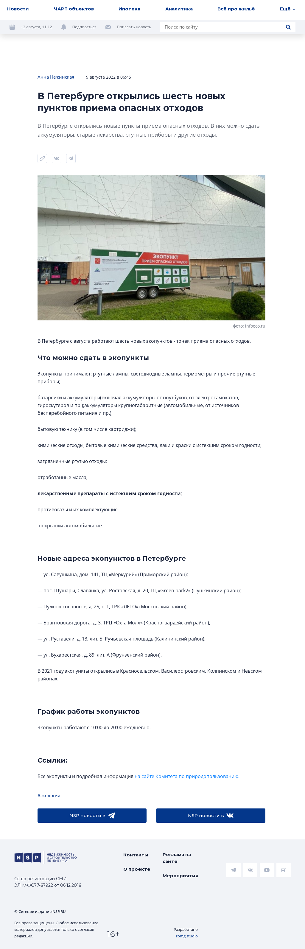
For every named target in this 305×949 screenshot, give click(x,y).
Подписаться (84, 26)
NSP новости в (92, 815)
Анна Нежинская (56, 77)
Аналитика (179, 9)
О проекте (136, 869)
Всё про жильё (236, 9)
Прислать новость (134, 26)
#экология (49, 795)
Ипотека (129, 9)
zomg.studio (187, 936)
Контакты (135, 855)
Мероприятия (180, 875)
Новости (18, 9)
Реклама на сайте (177, 858)
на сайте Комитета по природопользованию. (187, 776)
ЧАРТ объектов (74, 9)
